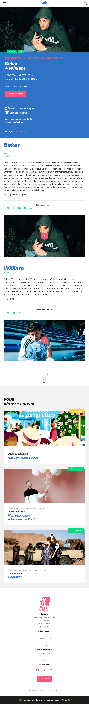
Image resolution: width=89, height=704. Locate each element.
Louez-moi (44, 657)
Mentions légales (38, 691)
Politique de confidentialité (54, 691)
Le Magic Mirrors (26, 78)
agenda (44, 635)
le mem (44, 642)
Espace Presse (44, 653)
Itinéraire (44, 627)
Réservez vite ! (76, 469)
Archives (44, 645)
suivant (44, 383)
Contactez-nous (44, 660)
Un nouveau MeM (44, 638)
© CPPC (28, 691)
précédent (44, 375)
